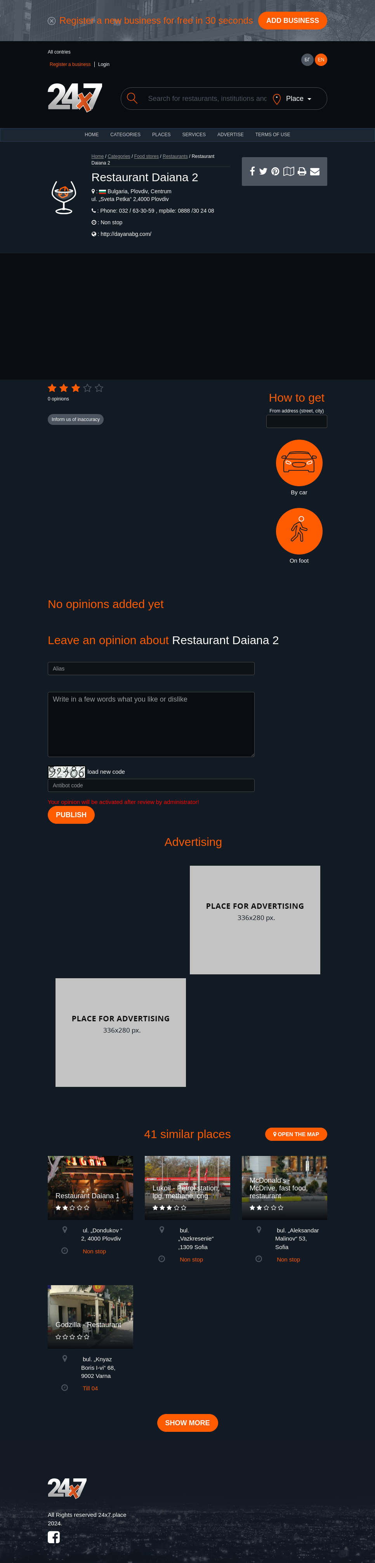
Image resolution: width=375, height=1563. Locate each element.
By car (299, 468)
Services (193, 134)
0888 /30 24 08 (195, 211)
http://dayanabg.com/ (126, 234)
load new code (106, 771)
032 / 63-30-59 (137, 211)
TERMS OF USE (272, 134)
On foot (299, 536)
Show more (187, 1423)
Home (98, 156)
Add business (292, 20)
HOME (92, 134)
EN (321, 59)
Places (161, 134)
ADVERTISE (230, 134)
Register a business (70, 64)
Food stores (146, 156)
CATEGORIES (125, 134)
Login (103, 64)
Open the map (296, 1134)
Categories (119, 156)
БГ (307, 59)
